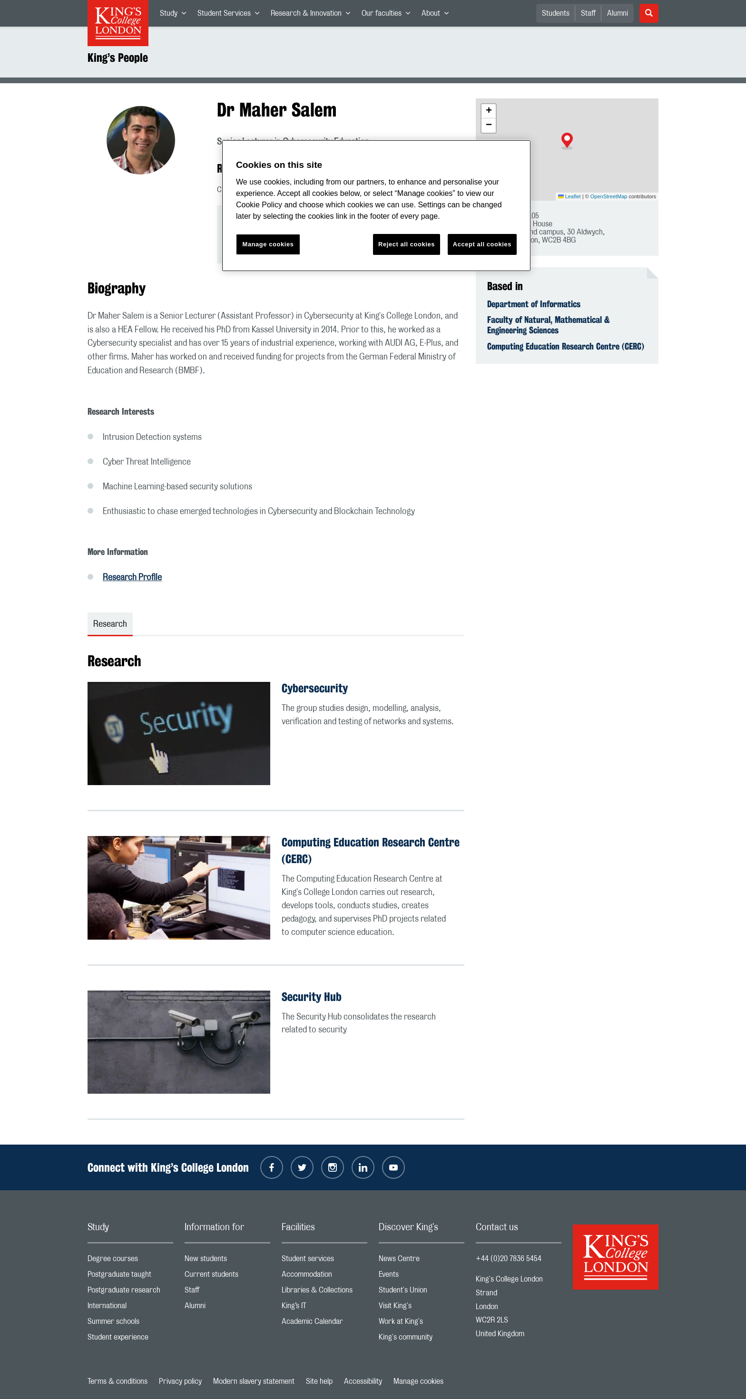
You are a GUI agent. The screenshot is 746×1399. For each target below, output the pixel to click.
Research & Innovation (313, 15)
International (130, 1308)
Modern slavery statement (253, 1381)
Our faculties (389, 15)
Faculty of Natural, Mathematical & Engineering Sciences (548, 324)
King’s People (118, 57)
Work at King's (421, 1324)
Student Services (231, 15)
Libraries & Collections (324, 1292)
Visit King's (421, 1308)
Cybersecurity (315, 688)
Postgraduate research (130, 1292)
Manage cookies (418, 1381)
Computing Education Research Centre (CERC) (565, 346)
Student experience (130, 1339)
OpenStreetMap (609, 196)
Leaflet (569, 196)
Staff (588, 13)
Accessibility (363, 1381)
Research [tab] (110, 624)
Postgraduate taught (130, 1276)
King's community (421, 1339)
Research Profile (132, 577)
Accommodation (324, 1276)
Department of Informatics (533, 304)
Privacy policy (180, 1381)
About (438, 15)
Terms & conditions (117, 1381)
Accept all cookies (482, 244)
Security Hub (312, 997)
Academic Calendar (324, 1324)
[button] (567, 141)
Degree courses (130, 1261)
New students (227, 1261)
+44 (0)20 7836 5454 (508, 1259)
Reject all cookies (406, 244)
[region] (376, 206)
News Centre (421, 1261)
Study (176, 15)
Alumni (617, 13)
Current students (227, 1276)
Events (421, 1276)
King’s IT (324, 1308)
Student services (324, 1261)
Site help (319, 1381)
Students (555, 13)
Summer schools (130, 1324)
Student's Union (421, 1292)
